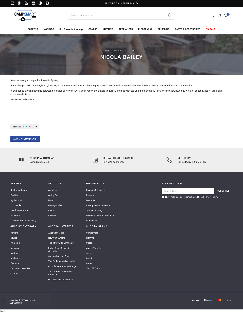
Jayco (89, 253)
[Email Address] (188, 191)
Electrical (14, 263)
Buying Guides (55, 205)
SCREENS (33, 29)
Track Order (16, 205)
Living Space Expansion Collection (59, 249)
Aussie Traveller (93, 248)
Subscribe (15, 215)
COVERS (93, 29)
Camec (89, 263)
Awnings (14, 248)
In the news (91, 220)
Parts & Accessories (20, 268)
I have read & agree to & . (190, 197)
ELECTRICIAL (145, 29)
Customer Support (19, 190)
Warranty (90, 200)
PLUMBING (163, 29)
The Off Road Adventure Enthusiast (60, 273)
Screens (14, 233)
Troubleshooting (94, 210)
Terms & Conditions (194, 197)
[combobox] (121, 15)
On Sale (14, 273)
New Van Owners (56, 238)
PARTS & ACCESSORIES (187, 29)
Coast (89, 258)
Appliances (15, 258)
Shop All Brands (93, 268)
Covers (13, 238)
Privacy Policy (211, 197)
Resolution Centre (19, 210)
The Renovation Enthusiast (61, 243)
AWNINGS (48, 29)
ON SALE (210, 29)
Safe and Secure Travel (59, 256)
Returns (90, 195)
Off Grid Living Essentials (60, 279)
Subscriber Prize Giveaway (23, 220)
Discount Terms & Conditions (100, 215)
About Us (52, 190)
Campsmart (92, 233)
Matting (14, 253)
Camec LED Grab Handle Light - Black (30, 299)
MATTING (108, 29)
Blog (50, 200)
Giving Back (54, 195)
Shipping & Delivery (95, 190)
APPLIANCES (126, 29)
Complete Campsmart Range (62, 266)
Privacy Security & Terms (98, 205)
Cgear (89, 243)
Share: (24, 126)
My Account (16, 200)
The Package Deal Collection (62, 261)
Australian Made (56, 233)
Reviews (52, 215)
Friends (52, 210)
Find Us (14, 195)
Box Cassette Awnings (71, 29)
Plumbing (15, 243)
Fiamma (90, 238)
